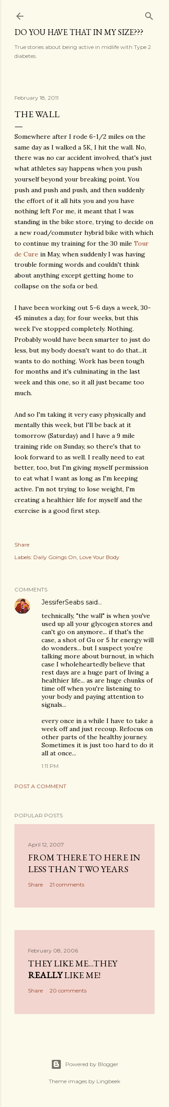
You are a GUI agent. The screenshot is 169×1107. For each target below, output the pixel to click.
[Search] (149, 14)
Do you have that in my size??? (78, 32)
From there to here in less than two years (84, 863)
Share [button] (21, 544)
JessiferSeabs (62, 602)
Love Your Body (99, 557)
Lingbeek (108, 1081)
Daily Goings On (55, 557)
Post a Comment (40, 786)
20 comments (68, 990)
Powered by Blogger (85, 1064)
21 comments (67, 884)
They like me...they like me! (72, 969)
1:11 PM (50, 766)
